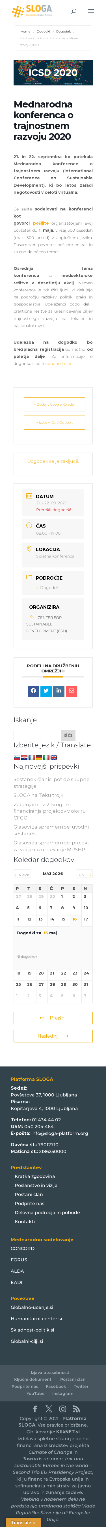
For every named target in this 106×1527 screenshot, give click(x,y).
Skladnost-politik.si (32, 1330)
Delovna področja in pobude (47, 1212)
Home (26, 31)
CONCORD (22, 1248)
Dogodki (43, 31)
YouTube (36, 1393)
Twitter (81, 1386)
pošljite (42, 223)
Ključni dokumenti (33, 1379)
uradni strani (59, 363)
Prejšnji (53, 1018)
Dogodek (63, 31)
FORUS (19, 1260)
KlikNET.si (68, 1431)
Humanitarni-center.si (36, 1318)
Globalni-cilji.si (27, 1341)
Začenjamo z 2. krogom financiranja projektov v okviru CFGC (50, 811)
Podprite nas (29, 1203)
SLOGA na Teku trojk (38, 795)
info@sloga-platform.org (59, 1133)
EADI (16, 1282)
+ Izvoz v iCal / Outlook (54, 422)
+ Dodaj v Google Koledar (54, 404)
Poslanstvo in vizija (36, 1185)
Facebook (56, 1386)
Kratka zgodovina (35, 1176)
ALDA (17, 1271)
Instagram (62, 1393)
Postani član (29, 1194)
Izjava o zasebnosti (50, 1372)
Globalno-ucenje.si (32, 1307)
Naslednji (53, 1036)
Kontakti (25, 1221)
